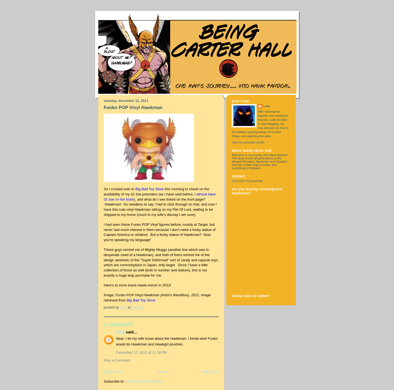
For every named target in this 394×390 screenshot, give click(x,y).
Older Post (210, 372)
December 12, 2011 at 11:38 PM (141, 352)
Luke (266, 106)
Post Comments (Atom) (144, 381)
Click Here (238, 181)
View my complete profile (248, 142)
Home (162, 372)
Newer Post (113, 372)
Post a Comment (117, 360)
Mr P (120, 332)
